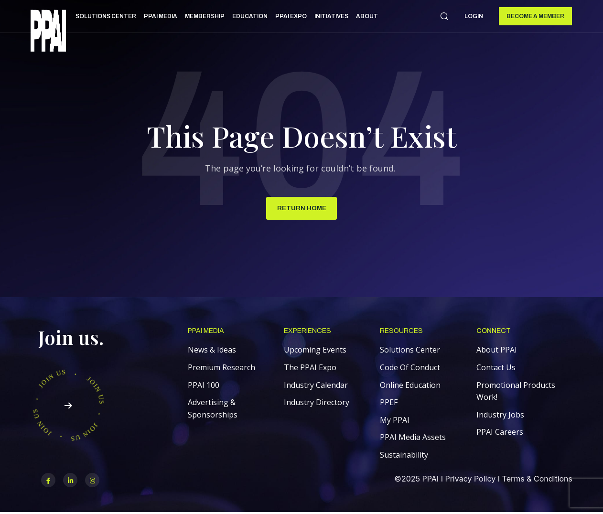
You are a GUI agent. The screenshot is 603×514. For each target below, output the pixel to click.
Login (473, 16)
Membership (205, 16)
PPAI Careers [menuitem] (499, 433)
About (367, 16)
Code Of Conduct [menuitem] (410, 369)
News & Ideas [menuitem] (212, 351)
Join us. (71, 338)
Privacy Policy (470, 480)
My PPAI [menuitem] (394, 421)
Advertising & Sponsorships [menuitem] (212, 409)
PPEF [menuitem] (389, 403)
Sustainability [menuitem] (404, 456)
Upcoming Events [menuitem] (315, 351)
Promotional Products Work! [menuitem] (515, 392)
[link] (48, 32)
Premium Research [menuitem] (221, 369)
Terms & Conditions (537, 480)
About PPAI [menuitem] (496, 351)
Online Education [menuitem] (410, 386)
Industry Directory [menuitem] (316, 403)
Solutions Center (105, 16)
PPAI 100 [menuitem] (203, 386)
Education (250, 16)
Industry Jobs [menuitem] (500, 415)
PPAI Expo (291, 16)
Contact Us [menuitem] (496, 369)
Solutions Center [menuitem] (410, 351)
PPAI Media (160, 16)
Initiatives (331, 16)
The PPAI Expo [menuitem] (310, 369)
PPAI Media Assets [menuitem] (413, 438)
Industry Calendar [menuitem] (316, 386)
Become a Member (535, 16)
